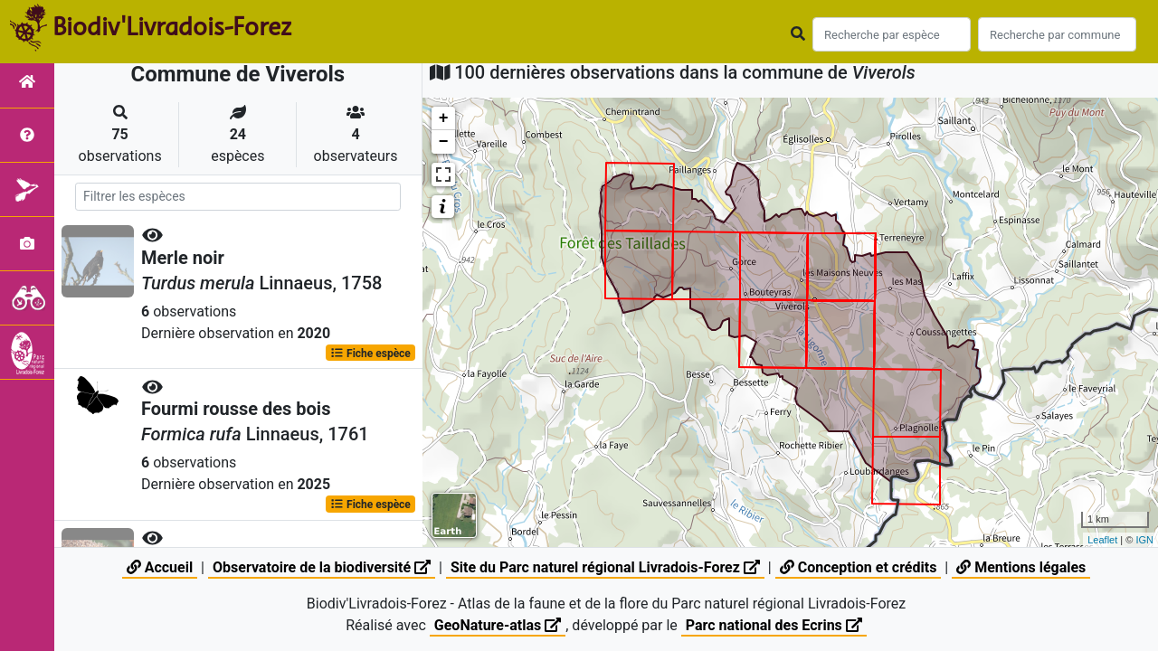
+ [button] (444, 118)
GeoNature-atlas (497, 625)
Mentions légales (1021, 567)
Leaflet (1102, 539)
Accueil (160, 567)
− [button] (444, 142)
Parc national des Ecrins (774, 625)
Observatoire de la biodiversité (322, 567)
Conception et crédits (858, 567)
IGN (1144, 539)
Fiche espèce (370, 352)
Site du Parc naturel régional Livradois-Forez (605, 567)
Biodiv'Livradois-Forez (171, 26)
